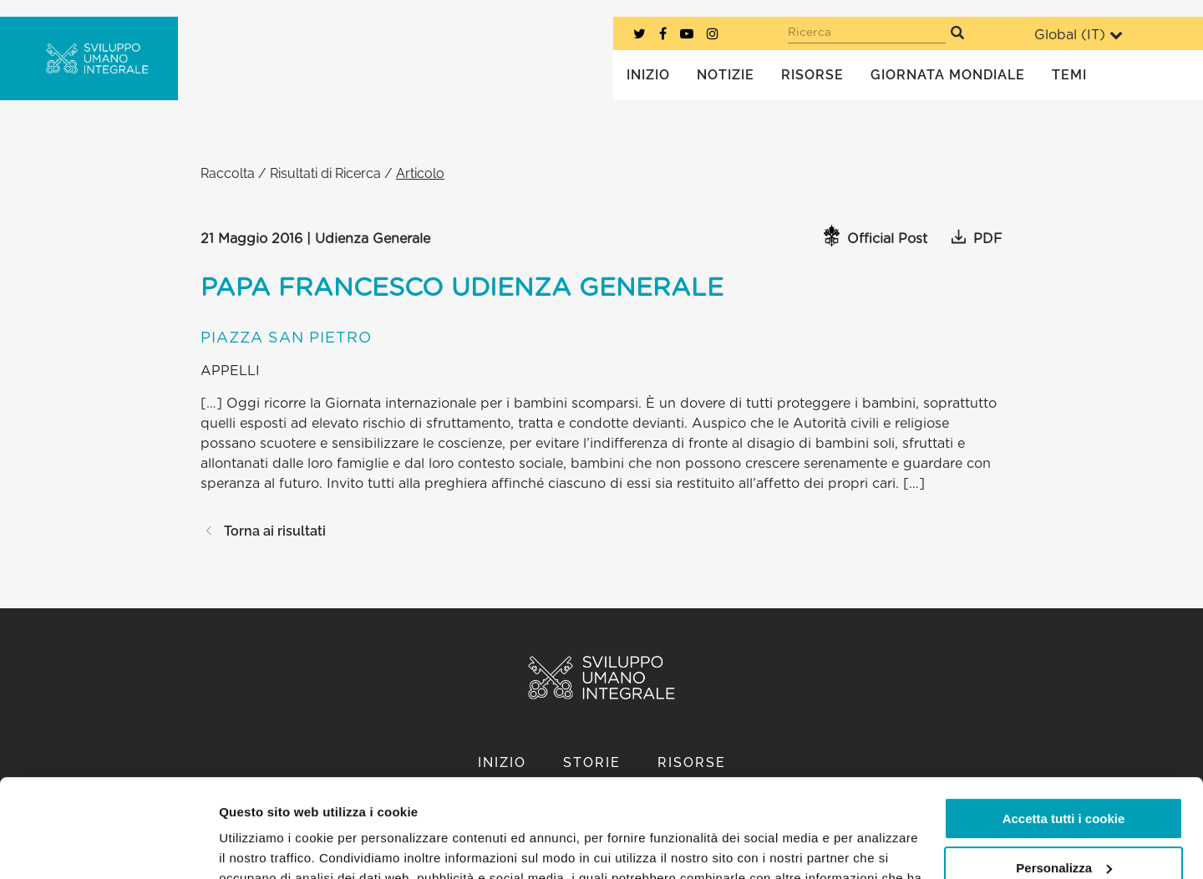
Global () (1078, 35)
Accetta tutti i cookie (1063, 721)
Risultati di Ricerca (325, 173)
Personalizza (1064, 769)
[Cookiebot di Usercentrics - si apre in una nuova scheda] (108, 846)
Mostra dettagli (264, 846)
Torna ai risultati (263, 531)
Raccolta (227, 173)
